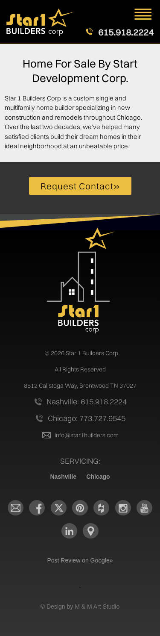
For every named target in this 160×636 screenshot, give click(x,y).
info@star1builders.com (87, 435)
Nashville (63, 476)
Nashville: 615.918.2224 (87, 401)
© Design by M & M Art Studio (80, 606)
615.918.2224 (126, 32)
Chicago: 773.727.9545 (86, 418)
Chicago (98, 476)
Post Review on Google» (80, 560)
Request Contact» (80, 185)
